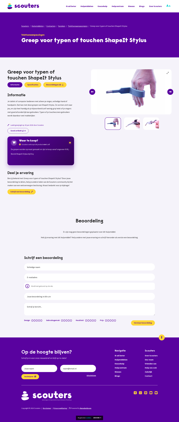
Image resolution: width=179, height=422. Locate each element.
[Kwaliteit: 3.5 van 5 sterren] (92, 320)
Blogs (142, 6)
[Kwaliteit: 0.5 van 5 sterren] (85, 320)
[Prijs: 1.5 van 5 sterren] (107, 320)
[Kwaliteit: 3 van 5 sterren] (91, 320)
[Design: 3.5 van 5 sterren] (38, 320)
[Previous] (92, 92)
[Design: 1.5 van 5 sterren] (34, 320)
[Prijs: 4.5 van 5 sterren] (114, 320)
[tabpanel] (40, 105)
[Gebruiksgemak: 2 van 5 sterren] (64, 320)
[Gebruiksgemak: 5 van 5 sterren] (71, 320)
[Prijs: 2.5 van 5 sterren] (110, 320)
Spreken (61, 26)
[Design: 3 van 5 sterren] (37, 320)
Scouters (25, 26)
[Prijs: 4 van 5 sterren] (113, 320)
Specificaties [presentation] (32, 85)
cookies (88, 418)
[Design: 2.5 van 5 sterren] (36, 320)
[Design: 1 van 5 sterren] (32, 320)
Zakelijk (148, 372)
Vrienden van (150, 363)
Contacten (50, 26)
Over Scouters (155, 6)
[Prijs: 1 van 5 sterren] (106, 320)
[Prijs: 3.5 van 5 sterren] (112, 320)
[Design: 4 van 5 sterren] (39, 320)
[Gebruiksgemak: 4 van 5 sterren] (69, 320)
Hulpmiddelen (87, 6)
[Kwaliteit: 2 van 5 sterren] (89, 320)
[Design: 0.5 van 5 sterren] (31, 320)
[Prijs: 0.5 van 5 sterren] (105, 320)
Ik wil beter (71, 6)
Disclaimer (47, 408)
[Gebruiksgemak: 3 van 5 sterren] (67, 320)
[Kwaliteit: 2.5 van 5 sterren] (90, 320)
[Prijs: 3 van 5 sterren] (111, 320)
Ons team (149, 359)
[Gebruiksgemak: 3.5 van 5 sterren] (68, 320)
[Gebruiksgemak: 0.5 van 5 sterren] (61, 320)
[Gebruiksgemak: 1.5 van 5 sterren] (63, 320)
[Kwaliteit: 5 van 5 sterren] (95, 320)
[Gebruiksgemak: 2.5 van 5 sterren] (66, 320)
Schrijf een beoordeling (21, 192)
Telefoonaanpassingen (78, 26)
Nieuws (131, 6)
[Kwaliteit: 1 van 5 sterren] (86, 320)
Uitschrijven (91, 376)
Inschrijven (30, 376)
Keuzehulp (102, 6)
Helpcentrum (118, 6)
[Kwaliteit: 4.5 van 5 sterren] (94, 320)
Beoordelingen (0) (55, 85)
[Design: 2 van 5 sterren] (35, 320)
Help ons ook (151, 367)
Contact (148, 376)
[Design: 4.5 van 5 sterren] (40, 320)
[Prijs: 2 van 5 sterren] (108, 320)
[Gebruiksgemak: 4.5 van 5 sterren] (70, 320)
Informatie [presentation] (14, 85)
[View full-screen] (168, 73)
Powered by (80, 408)
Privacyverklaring (60, 408)
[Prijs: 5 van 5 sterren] (115, 320)
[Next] (170, 92)
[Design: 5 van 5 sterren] (41, 320)
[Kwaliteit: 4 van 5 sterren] (93, 320)
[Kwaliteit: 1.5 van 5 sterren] (87, 320)
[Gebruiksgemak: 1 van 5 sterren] (62, 320)
